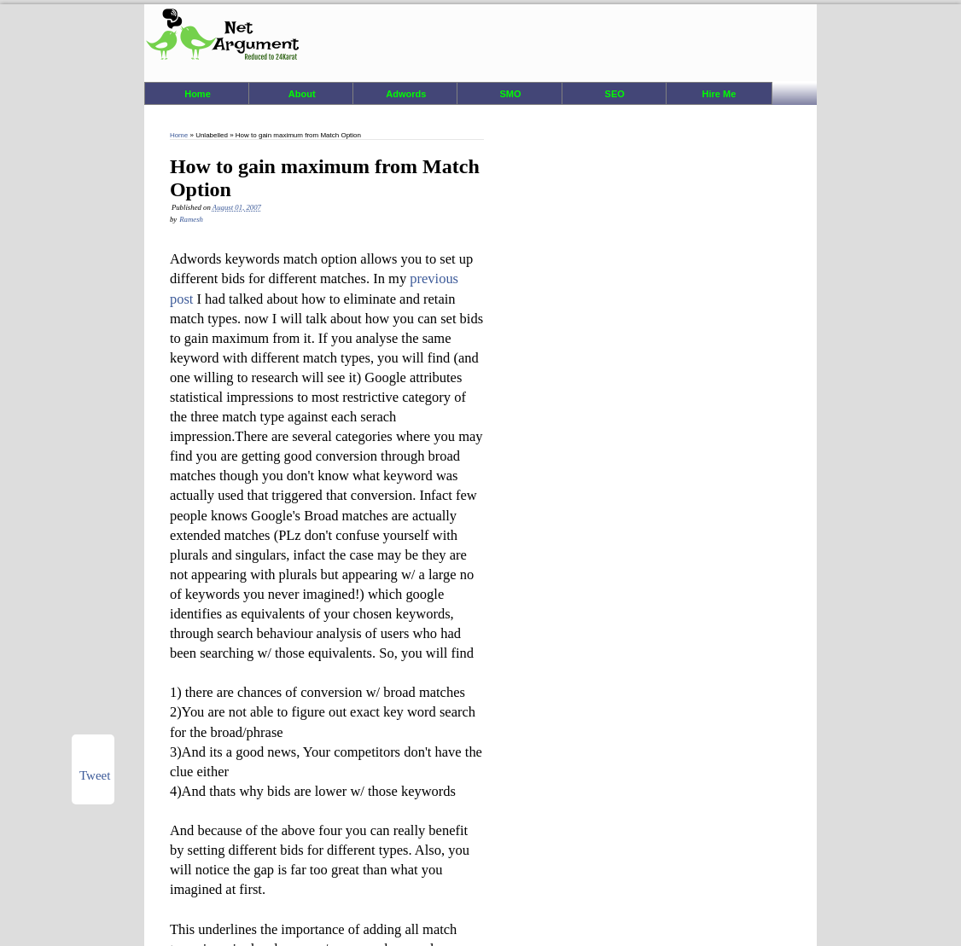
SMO (510, 94)
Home (197, 94)
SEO (615, 94)
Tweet (94, 775)
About (302, 94)
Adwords (406, 94)
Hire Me (719, 94)
